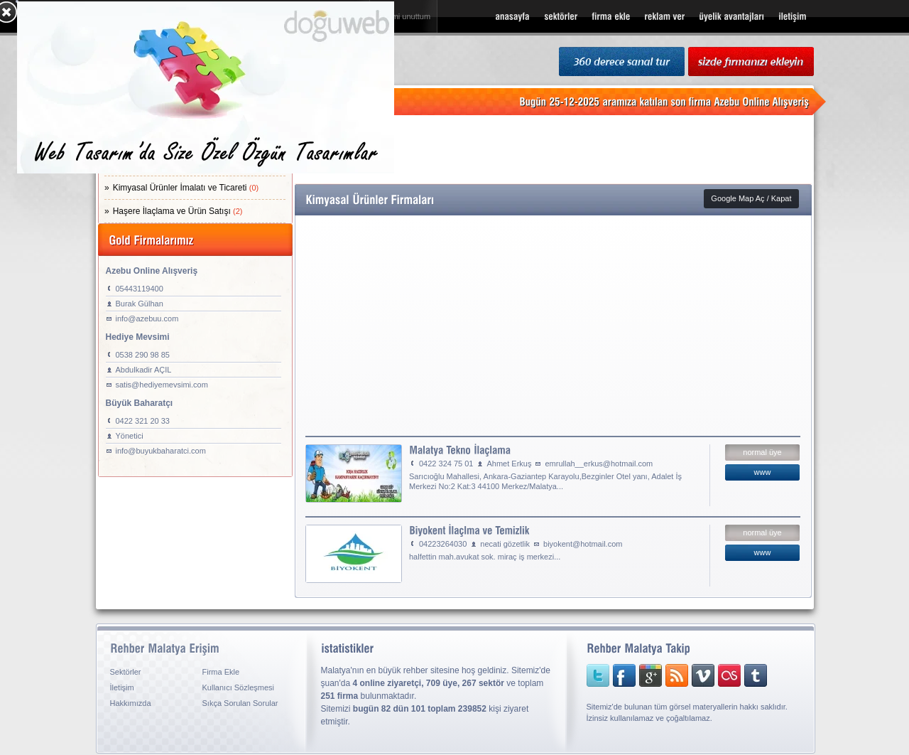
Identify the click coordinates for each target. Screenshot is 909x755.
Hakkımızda (130, 703)
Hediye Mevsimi (138, 337)
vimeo (694, 675)
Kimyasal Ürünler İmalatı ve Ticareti (186, 188)
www (762, 472)
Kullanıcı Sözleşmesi (238, 687)
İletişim (122, 687)
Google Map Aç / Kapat (751, 198)
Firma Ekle (221, 672)
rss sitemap (670, 675)
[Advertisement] (553, 149)
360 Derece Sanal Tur (621, 62)
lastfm (718, 675)
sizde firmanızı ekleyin (751, 62)
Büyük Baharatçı (139, 403)
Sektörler (125, 672)
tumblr (744, 675)
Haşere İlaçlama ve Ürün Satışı (178, 211)
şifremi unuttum (403, 16)
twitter (598, 675)
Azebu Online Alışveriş (152, 271)
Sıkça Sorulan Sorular (240, 703)
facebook (622, 675)
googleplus (646, 675)
